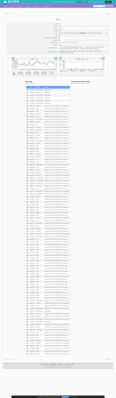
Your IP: (78, 2)
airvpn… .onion (70, 364)
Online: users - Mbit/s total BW (59, 2)
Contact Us (109, 6)
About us (61, 364)
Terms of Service (44, 364)
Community (36, 6)
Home (6, 6)
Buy (12, 6)
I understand (65, 396)
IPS (71, 365)
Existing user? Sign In (98, 2)
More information (74, 396)
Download (19, 6)
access (88, 2)
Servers (28, 6)
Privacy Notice (53, 364)
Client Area (45, 6)
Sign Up (108, 2)
